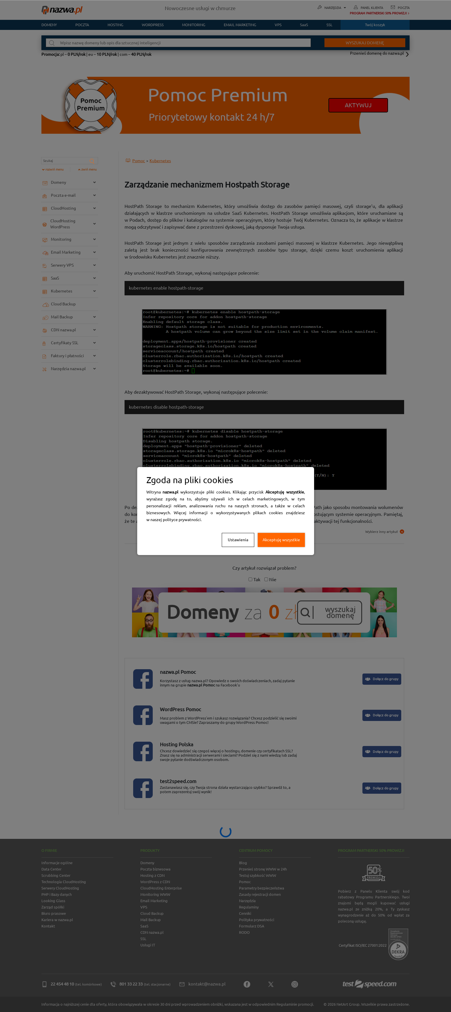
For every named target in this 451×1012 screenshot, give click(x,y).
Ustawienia (238, 539)
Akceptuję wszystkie (281, 539)
